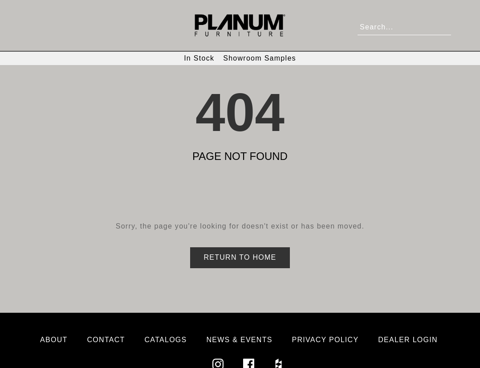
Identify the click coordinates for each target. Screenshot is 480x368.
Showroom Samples (259, 58)
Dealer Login (408, 339)
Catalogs (166, 339)
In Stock (199, 58)
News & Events (239, 339)
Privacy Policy (325, 339)
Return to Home (239, 257)
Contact (106, 339)
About (54, 339)
